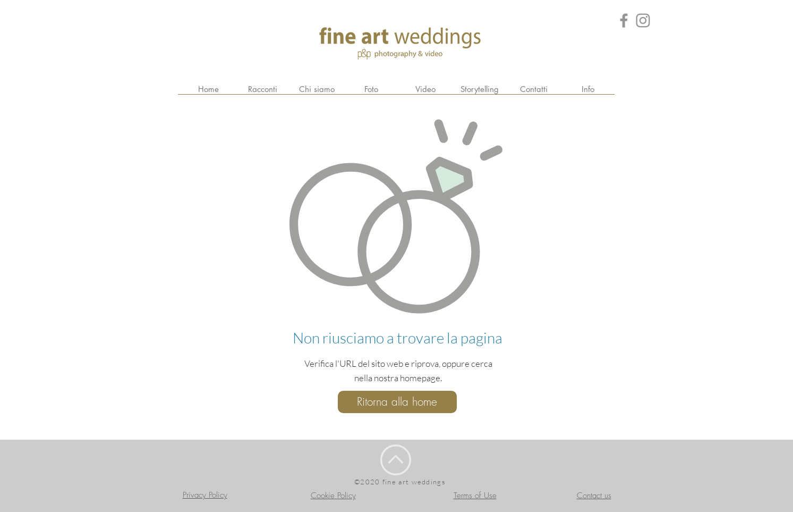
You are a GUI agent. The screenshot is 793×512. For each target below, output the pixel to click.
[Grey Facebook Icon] (624, 20)
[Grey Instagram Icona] (643, 20)
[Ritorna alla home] (397, 402)
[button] (588, 89)
